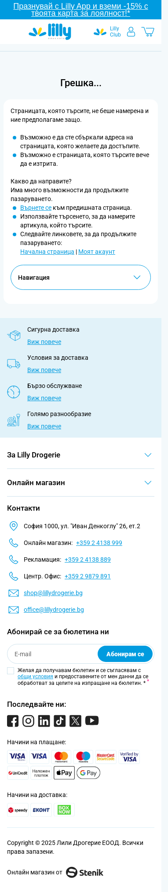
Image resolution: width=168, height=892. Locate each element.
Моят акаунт (96, 251)
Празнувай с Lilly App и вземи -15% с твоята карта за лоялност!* (80, 10)
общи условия (35, 676)
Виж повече (44, 341)
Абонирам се (125, 654)
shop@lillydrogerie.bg (53, 592)
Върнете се (35, 207)
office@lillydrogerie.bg (54, 609)
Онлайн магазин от (55, 872)
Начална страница (47, 251)
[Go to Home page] (50, 31)
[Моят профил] (131, 31)
